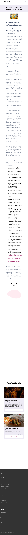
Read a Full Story (14, 410)
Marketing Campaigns (4, 486)
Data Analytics (3, 490)
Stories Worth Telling (4, 504)
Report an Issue (3, 512)
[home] (6, 1)
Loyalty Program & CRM (4, 484)
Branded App (2, 492)
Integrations (2, 495)
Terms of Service (3, 502)
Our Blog (2, 506)
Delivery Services (3, 488)
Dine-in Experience (3, 482)
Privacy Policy (3, 500)
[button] (25, 1)
